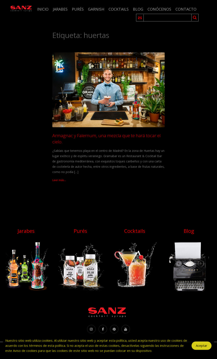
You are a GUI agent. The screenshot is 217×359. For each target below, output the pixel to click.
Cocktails (118, 9)
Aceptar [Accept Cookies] (201, 346)
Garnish (96, 9)
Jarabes (60, 9)
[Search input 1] (167, 17)
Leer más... (59, 180)
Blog (138, 9)
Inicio (43, 9)
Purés (78, 9)
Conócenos (159, 9)
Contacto (185, 9)
